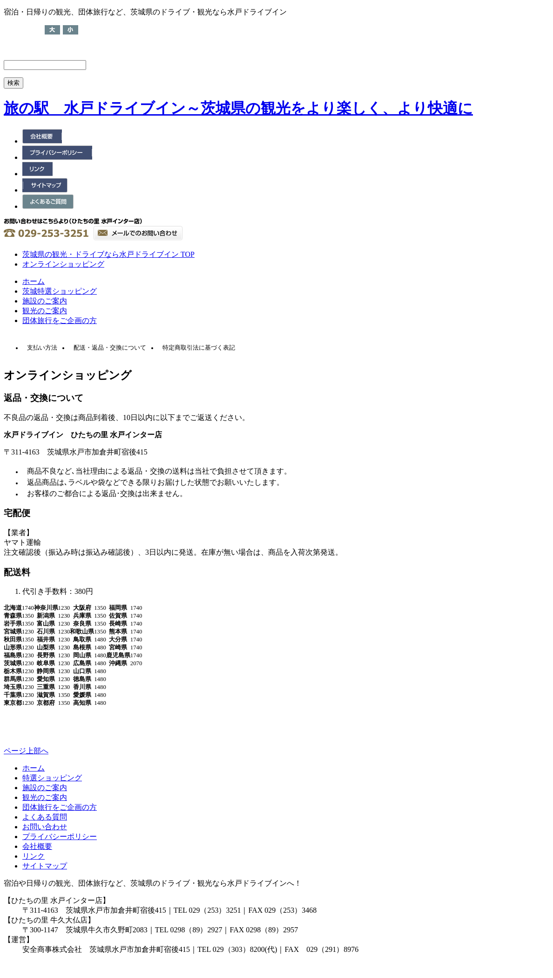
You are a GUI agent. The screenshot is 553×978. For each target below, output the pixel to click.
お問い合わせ (44, 827)
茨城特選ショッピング (59, 291)
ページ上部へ (26, 751)
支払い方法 (42, 347)
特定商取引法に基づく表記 (198, 347)
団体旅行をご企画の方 (59, 320)
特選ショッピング (52, 778)
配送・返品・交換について (110, 347)
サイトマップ (44, 866)
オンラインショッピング (63, 264)
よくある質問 (44, 817)
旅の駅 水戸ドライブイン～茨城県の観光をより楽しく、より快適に (238, 108)
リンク (33, 856)
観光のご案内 (44, 311)
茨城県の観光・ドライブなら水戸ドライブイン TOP (108, 254)
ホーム (33, 281)
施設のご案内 (44, 301)
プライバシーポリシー (59, 836)
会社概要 (37, 846)
